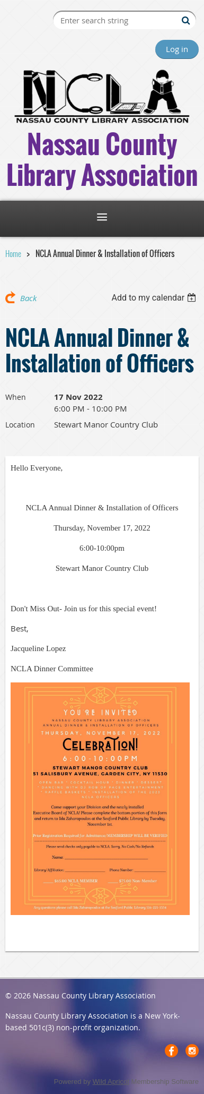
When (15, 397)
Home (13, 253)
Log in (177, 49)
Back (28, 298)
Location (20, 425)
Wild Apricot (111, 1082)
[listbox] (155, 297)
